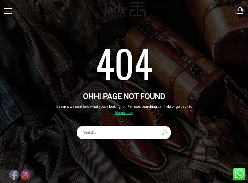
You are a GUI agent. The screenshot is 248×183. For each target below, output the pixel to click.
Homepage (124, 113)
